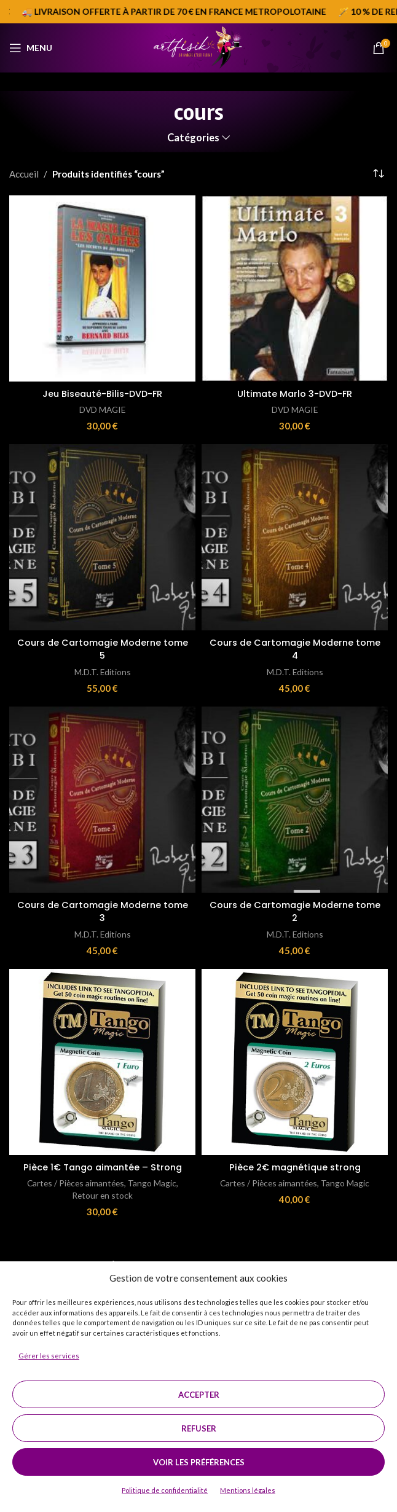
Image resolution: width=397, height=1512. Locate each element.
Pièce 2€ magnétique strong (295, 1165)
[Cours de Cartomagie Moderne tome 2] (295, 799)
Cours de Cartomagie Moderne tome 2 (295, 910)
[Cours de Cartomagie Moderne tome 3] (102, 799)
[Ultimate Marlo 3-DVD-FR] (295, 288)
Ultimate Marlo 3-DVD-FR (295, 393)
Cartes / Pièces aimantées (75, 1182)
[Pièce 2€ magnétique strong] (295, 1061)
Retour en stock (103, 1194)
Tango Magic (154, 1182)
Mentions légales (247, 1490)
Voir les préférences (199, 1462)
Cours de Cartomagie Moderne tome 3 (103, 910)
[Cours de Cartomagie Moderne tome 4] (295, 537)
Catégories (193, 138)
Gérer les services (48, 1356)
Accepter (198, 1395)
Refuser (198, 1428)
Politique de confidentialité (165, 1490)
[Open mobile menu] (30, 48)
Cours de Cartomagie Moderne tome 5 (103, 649)
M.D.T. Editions (103, 671)
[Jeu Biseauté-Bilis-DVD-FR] (102, 288)
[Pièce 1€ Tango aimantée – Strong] (102, 1061)
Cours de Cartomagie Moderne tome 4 (295, 649)
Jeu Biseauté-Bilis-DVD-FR (102, 393)
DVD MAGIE (102, 409)
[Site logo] (198, 46)
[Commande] (378, 174)
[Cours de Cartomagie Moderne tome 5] (102, 537)
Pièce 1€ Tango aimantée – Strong (102, 1165)
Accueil (24, 173)
